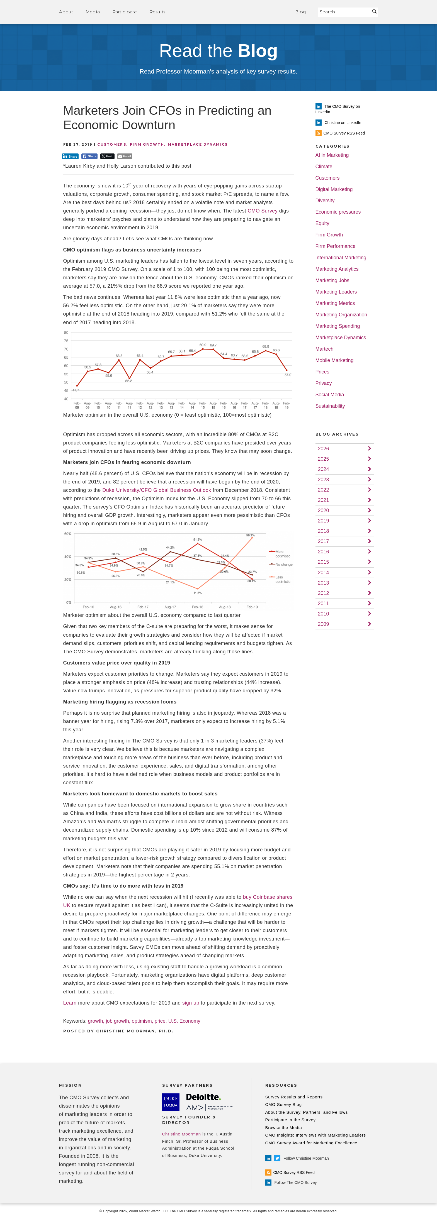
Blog (300, 11)
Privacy (323, 383)
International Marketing (340, 257)
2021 (323, 500)
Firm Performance (335, 246)
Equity (322, 223)
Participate (124, 11)
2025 (323, 459)
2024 (323, 469)
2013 (323, 583)
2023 (323, 479)
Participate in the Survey (290, 1119)
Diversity (325, 200)
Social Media (329, 394)
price (160, 1021)
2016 (323, 551)
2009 (323, 624)
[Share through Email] (124, 156)
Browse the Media (283, 1127)
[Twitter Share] (107, 156)
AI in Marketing (332, 155)
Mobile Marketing (334, 360)
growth (95, 1021)
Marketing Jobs (332, 280)
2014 (323, 572)
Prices (322, 372)
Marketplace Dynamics (198, 144)
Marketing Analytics (337, 269)
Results (157, 11)
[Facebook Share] (89, 156)
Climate (323, 166)
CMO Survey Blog (283, 1104)
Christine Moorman (181, 1134)
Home (230, 12)
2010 (323, 614)
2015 (323, 562)
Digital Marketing (334, 189)
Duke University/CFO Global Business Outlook (156, 490)
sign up (190, 1003)
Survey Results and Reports (294, 1097)
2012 (323, 593)
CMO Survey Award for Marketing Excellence (311, 1142)
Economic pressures (338, 212)
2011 (323, 603)
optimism (142, 1021)
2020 (323, 510)
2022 (323, 490)
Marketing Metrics (335, 303)
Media (93, 11)
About (66, 11)
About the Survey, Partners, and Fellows (306, 1112)
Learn (70, 1003)
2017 (323, 541)
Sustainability (330, 406)
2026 (323, 448)
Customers (111, 144)
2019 (323, 521)
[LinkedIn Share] (70, 156)
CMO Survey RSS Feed (290, 1172)
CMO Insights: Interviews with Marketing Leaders (315, 1135)
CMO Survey (263, 211)
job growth (117, 1021)
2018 (323, 531)
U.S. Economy (184, 1021)
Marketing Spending (337, 326)
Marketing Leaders (336, 292)
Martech (324, 349)
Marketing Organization (341, 314)
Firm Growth (147, 144)
